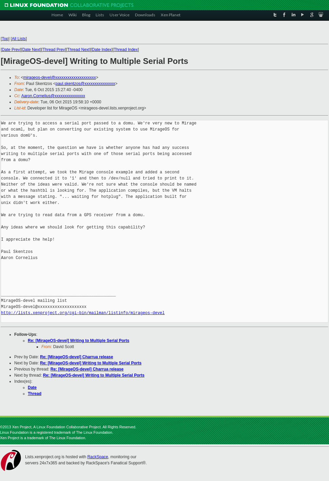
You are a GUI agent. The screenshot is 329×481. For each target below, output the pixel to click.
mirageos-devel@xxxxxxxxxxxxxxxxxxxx (59, 77)
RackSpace (97, 456)
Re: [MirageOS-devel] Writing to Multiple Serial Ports (78, 340)
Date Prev (11, 49)
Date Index (102, 49)
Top (5, 38)
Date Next (31, 49)
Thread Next (78, 49)
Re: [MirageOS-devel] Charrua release (76, 357)
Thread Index (126, 49)
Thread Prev (53, 49)
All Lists (19, 38)
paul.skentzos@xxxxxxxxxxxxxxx (85, 83)
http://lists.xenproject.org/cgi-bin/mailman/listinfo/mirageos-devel (82, 313)
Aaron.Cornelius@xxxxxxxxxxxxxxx (53, 95)
